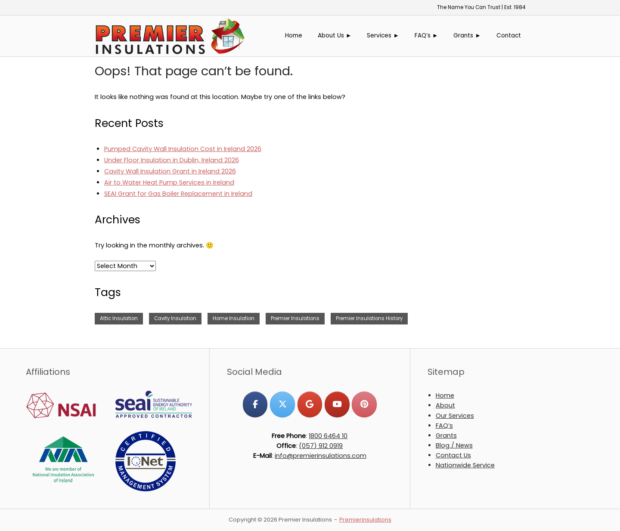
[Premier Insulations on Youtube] (337, 404)
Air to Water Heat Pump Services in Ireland (169, 182)
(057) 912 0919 (321, 445)
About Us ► (335, 35)
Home (293, 35)
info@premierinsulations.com (320, 455)
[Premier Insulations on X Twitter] (282, 404)
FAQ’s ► (426, 35)
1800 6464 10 (328, 436)
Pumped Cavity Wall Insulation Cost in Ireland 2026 (182, 149)
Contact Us (453, 455)
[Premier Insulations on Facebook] (255, 404)
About (445, 405)
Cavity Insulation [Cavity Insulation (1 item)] (175, 318)
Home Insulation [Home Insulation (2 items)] (233, 318)
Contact (508, 35)
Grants (446, 435)
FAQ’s (444, 425)
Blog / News (454, 445)
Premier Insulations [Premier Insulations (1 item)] (295, 318)
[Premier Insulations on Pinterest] (364, 404)
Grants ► (467, 35)
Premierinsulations (365, 520)
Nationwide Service (465, 465)
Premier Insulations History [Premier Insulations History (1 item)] (369, 318)
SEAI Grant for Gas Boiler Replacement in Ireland (178, 193)
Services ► (383, 35)
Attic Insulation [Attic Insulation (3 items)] (119, 318)
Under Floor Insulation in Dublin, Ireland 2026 (171, 160)
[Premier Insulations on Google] (310, 404)
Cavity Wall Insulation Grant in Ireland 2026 (170, 171)
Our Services (455, 415)
